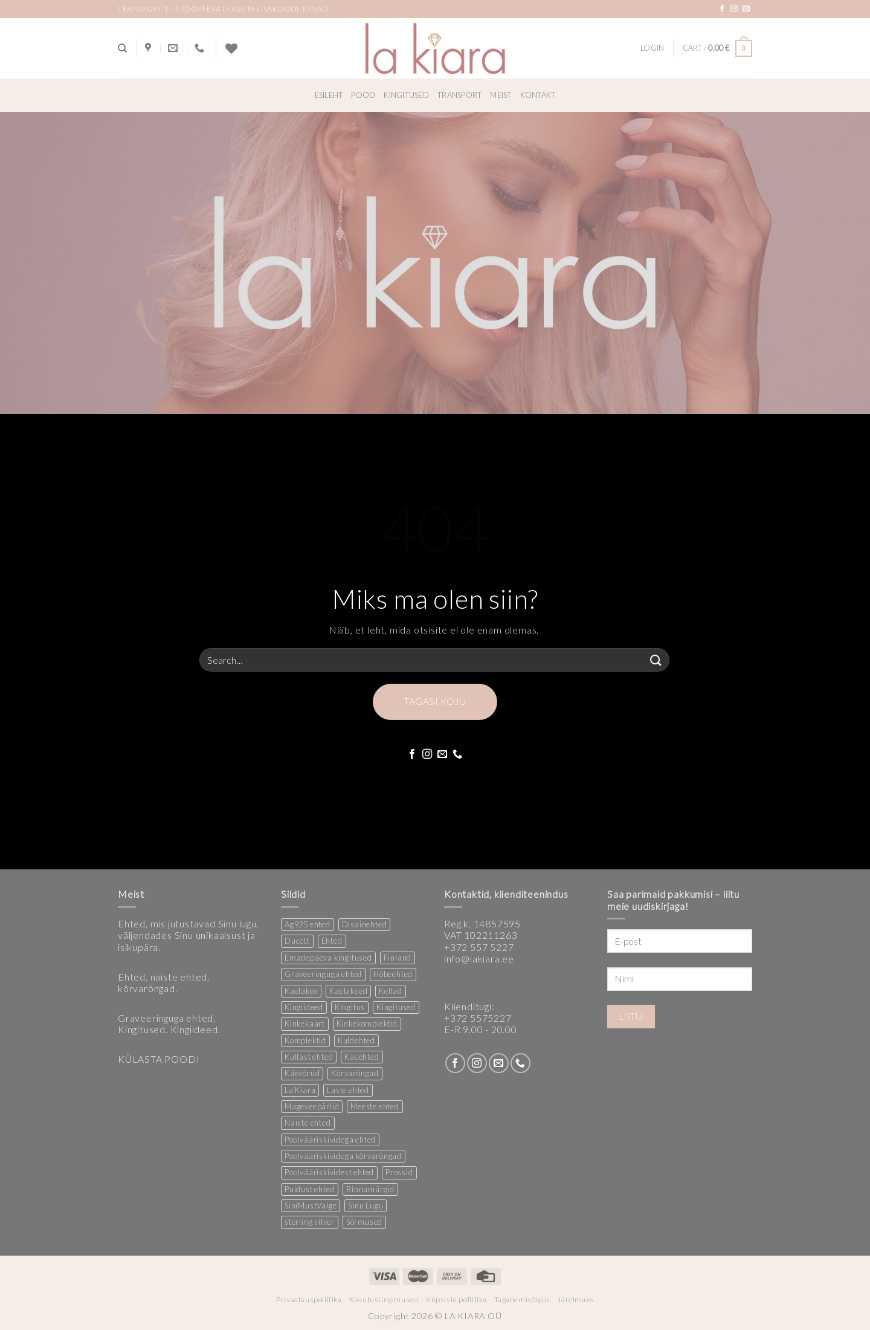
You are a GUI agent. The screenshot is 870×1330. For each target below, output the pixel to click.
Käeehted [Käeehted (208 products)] (361, 1057)
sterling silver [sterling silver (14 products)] (310, 1222)
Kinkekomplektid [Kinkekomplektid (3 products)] (367, 1023)
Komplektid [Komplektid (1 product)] (305, 1040)
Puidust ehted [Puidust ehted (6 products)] (310, 1189)
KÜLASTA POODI (158, 1059)
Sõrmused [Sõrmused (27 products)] (364, 1222)
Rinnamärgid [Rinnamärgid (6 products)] (370, 1189)
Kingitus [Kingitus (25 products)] (350, 1007)
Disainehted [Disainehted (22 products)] (364, 924)
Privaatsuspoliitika (309, 1299)
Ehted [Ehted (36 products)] (332, 941)
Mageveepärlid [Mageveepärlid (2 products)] (312, 1106)
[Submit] (656, 660)
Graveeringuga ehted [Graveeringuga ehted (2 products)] (323, 974)
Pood (363, 95)
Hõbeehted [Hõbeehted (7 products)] (393, 974)
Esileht (329, 95)
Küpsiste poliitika (456, 1299)
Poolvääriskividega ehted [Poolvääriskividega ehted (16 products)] (330, 1139)
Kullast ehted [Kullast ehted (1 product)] (309, 1057)
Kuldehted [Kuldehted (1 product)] (356, 1040)
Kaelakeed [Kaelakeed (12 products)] (348, 991)
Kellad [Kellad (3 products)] (390, 991)
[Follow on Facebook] (722, 9)
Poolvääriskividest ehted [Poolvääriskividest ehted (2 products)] (329, 1172)
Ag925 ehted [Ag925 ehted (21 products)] (307, 924)
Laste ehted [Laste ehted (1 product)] (348, 1090)
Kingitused (406, 95)
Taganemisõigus (522, 1299)
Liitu (631, 1016)
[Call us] (458, 754)
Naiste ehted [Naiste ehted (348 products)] (308, 1122)
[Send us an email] (746, 9)
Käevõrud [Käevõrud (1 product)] (302, 1073)
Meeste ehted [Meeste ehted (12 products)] (374, 1106)
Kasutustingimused (383, 1299)
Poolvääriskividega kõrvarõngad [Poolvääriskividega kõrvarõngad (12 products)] (343, 1156)
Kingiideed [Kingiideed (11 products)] (304, 1007)
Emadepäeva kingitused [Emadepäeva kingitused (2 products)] (328, 957)
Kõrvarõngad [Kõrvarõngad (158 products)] (355, 1073)
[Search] (122, 48)
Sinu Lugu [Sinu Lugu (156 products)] (365, 1205)
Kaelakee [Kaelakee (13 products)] (301, 991)
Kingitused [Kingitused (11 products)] (396, 1007)
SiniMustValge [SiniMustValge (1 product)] (311, 1205)
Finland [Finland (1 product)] (398, 957)
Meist (500, 95)
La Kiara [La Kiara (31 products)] (300, 1090)
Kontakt (538, 95)
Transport (459, 95)
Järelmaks (576, 1299)
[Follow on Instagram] (734, 9)
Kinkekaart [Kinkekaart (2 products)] (305, 1023)
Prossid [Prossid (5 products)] (399, 1172)
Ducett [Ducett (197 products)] (297, 941)
